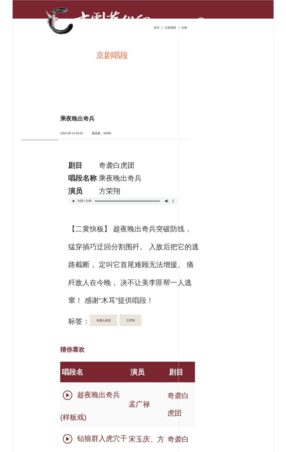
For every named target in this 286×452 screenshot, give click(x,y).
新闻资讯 (71, 55)
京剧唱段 (112, 55)
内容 (184, 27)
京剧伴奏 (193, 55)
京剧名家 (234, 55)
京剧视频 (153, 55)
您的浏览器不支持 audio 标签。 (123, 201)
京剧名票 (46, 95)
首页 (38, 55)
